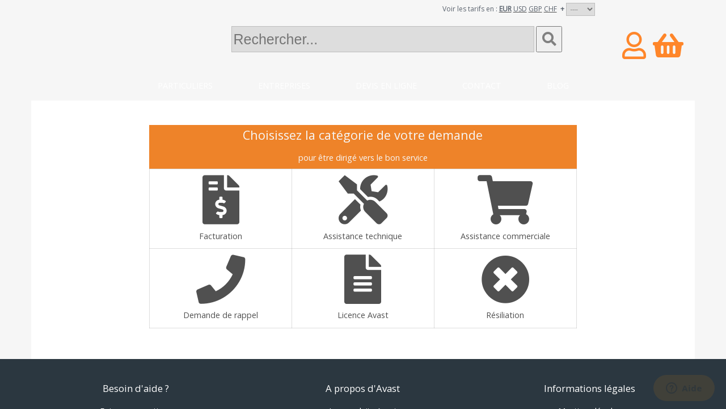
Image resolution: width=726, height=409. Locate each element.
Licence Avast (363, 287)
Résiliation (505, 287)
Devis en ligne (386, 85)
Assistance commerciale (505, 208)
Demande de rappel (220, 287)
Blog (558, 85)
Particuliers (185, 85)
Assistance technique (362, 208)
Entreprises (284, 85)
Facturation (220, 208)
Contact (481, 85)
